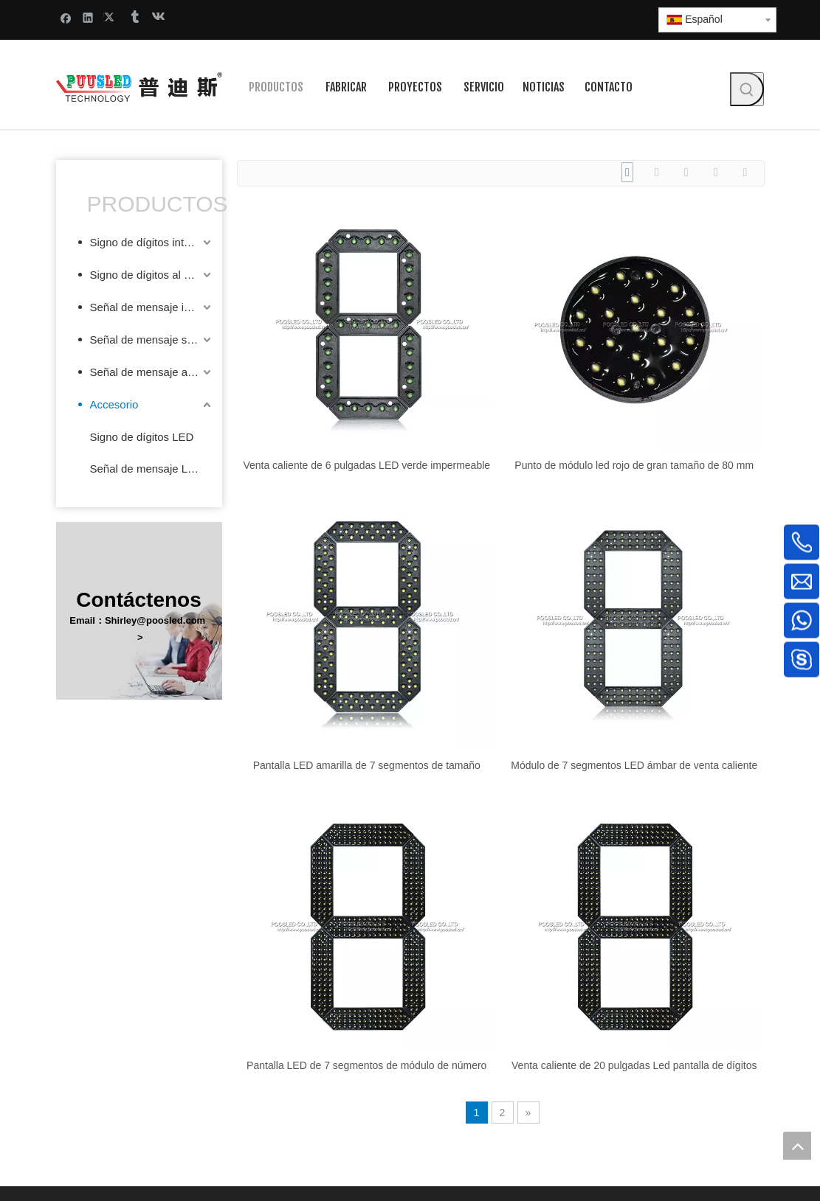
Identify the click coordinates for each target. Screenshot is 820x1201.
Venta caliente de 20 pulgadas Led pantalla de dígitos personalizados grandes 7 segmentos (634, 1065)
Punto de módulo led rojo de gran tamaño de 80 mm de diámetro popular (634, 465)
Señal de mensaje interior (152, 307)
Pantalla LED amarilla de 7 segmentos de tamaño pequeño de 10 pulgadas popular (366, 765)
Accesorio (114, 404)
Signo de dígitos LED (142, 437)
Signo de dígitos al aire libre (152, 274)
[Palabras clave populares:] (747, 89)
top (797, 1146)
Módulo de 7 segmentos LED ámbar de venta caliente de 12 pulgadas (634, 765)
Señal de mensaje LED (146, 468)
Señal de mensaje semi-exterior (152, 339)
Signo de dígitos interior (148, 242)
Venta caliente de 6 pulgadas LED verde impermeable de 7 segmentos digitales (366, 465)
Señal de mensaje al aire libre (152, 372)
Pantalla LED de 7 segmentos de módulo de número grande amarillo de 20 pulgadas (366, 1065)
